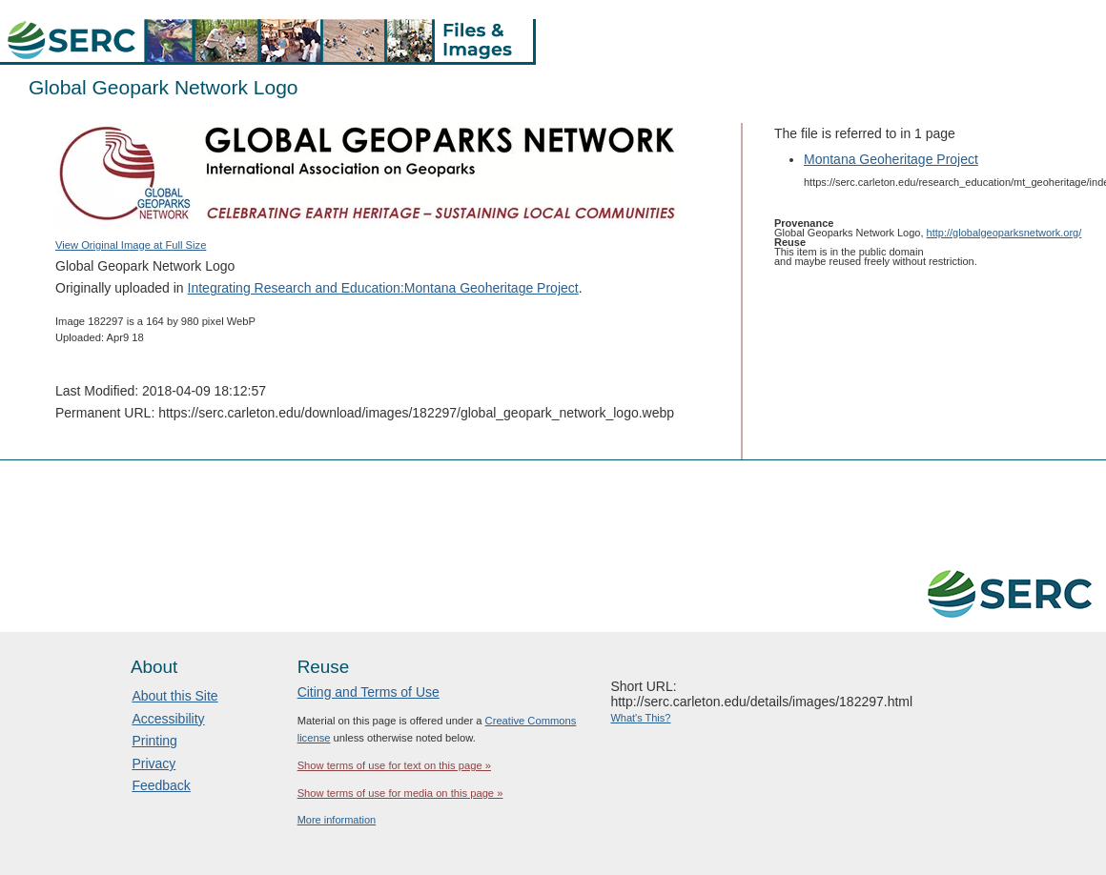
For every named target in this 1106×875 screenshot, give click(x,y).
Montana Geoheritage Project (891, 159)
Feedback (161, 785)
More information (337, 819)
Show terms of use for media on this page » (400, 793)
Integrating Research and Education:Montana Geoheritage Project (383, 287)
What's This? (640, 717)
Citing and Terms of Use (368, 692)
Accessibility (168, 718)
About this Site (174, 695)
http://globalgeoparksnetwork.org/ (1004, 232)
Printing (154, 740)
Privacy (153, 763)
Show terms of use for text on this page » (394, 765)
